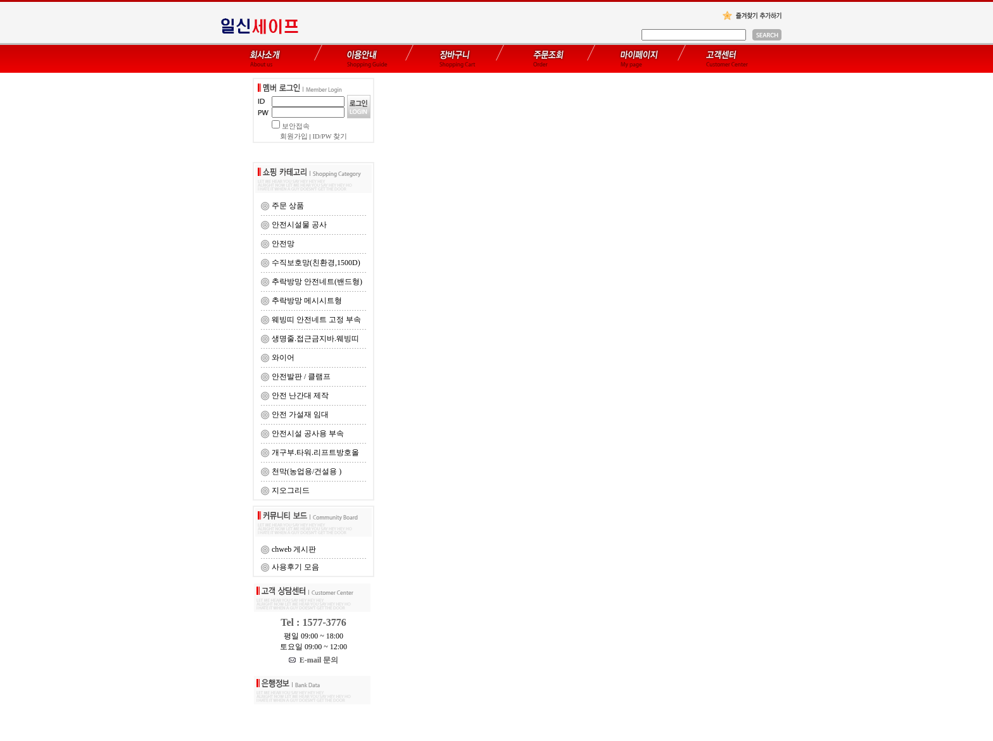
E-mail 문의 (314, 660)
